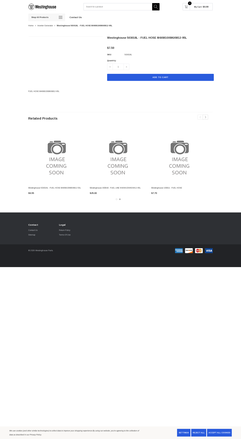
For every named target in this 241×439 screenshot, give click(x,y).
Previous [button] (200, 117)
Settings (184, 433)
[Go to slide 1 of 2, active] (116, 199)
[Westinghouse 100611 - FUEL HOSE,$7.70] (179, 155)
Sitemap (31, 235)
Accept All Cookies (219, 433)
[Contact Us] (75, 17)
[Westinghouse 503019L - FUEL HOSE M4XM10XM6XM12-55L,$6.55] (56, 155)
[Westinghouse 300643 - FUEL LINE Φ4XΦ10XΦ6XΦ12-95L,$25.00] (118, 155)
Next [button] (205, 117)
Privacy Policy (35, 435)
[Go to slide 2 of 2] (120, 199)
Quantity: (111, 61)
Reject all (199, 433)
